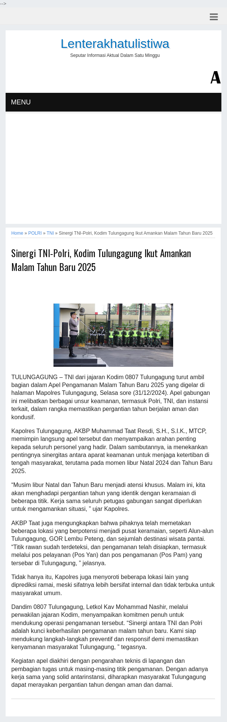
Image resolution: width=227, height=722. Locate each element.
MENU (21, 102)
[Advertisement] (113, 171)
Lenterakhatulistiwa (115, 43)
